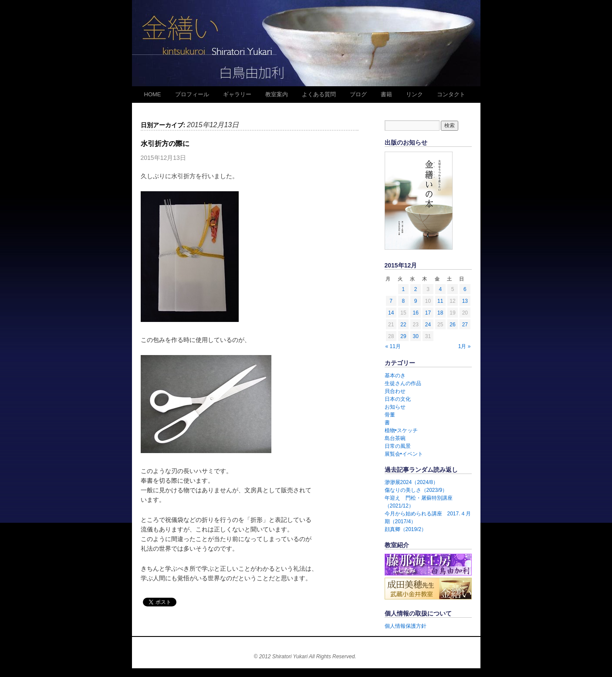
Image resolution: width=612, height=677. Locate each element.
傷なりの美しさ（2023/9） (416, 490)
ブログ (358, 94)
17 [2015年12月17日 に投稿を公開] (428, 313)
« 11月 (393, 346)
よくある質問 (319, 94)
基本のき (395, 375)
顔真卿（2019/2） (406, 529)
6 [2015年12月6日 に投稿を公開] (465, 289)
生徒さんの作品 (403, 383)
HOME (152, 94)
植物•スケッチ (401, 430)
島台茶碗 (395, 438)
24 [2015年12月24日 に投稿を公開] (428, 325)
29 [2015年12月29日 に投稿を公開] (403, 336)
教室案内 (276, 94)
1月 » (464, 346)
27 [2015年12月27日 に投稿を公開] (465, 325)
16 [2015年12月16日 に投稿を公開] (416, 313)
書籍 (386, 94)
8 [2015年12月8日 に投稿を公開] (403, 301)
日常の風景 (398, 446)
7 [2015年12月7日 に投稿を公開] (390, 301)
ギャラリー (237, 94)
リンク (414, 94)
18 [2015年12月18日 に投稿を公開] (440, 313)
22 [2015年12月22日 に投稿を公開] (403, 325)
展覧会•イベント (404, 454)
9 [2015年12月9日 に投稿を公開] (415, 301)
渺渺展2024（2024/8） (411, 482)
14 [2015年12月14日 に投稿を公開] (391, 313)
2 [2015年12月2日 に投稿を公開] (415, 289)
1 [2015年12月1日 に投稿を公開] (403, 289)
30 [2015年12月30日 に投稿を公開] (416, 336)
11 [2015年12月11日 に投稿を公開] (440, 301)
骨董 (390, 415)
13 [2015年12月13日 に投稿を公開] (465, 301)
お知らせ (395, 407)
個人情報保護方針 (405, 626)
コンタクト (451, 94)
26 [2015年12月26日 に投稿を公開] (452, 325)
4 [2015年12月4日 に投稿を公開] (440, 289)
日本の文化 (398, 399)
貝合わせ (395, 391)
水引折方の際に (165, 143)
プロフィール (192, 94)
